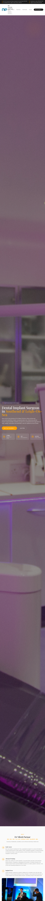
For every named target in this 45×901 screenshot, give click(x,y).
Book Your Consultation (9, 428)
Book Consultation (38, 9)
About (8, 9)
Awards (13, 9)
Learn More (22, 428)
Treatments (18, 9)
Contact (30, 9)
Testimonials (24, 9)
